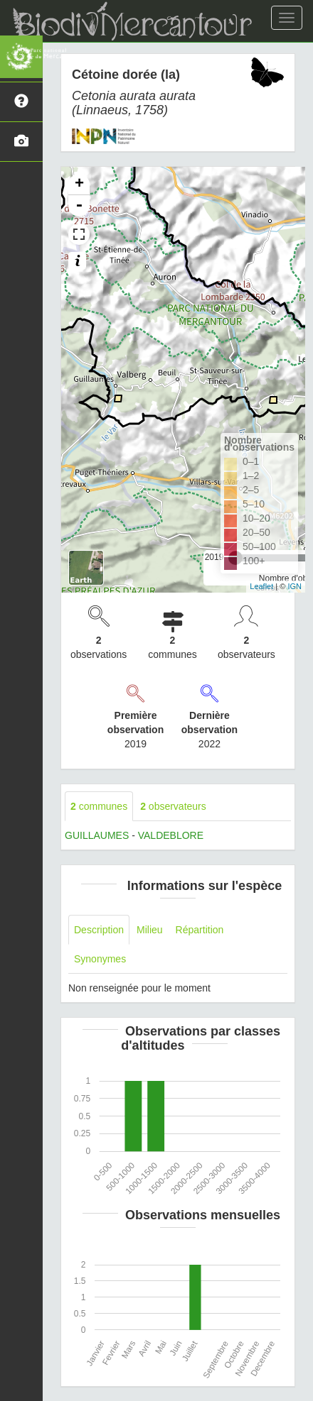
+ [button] (79, 184)
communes (98, 806)
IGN (294, 586)
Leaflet (261, 586)
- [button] (79, 205)
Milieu (150, 929)
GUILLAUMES (97, 835)
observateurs (173, 806)
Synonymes (100, 959)
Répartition (200, 929)
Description (99, 929)
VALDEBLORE (170, 835)
